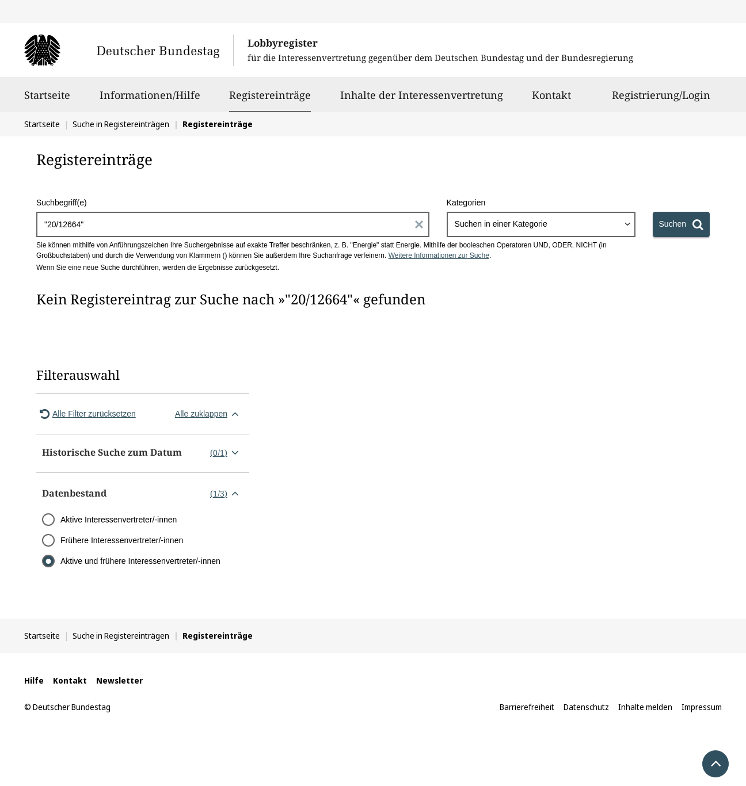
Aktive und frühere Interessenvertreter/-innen (140, 561)
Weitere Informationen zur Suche (439, 255)
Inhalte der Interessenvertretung (421, 100)
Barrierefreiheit (527, 706)
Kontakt (551, 100)
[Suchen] (681, 224)
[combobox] (541, 224)
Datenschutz (586, 706)
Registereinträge (270, 95)
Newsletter (119, 680)
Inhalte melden (645, 706)
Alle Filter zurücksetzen (86, 413)
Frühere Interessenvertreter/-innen (121, 540)
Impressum (702, 706)
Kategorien (466, 202)
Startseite (47, 100)
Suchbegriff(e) (61, 202)
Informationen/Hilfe (150, 100)
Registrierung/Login (661, 100)
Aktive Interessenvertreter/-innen (118, 519)
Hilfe (34, 680)
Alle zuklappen (209, 413)
